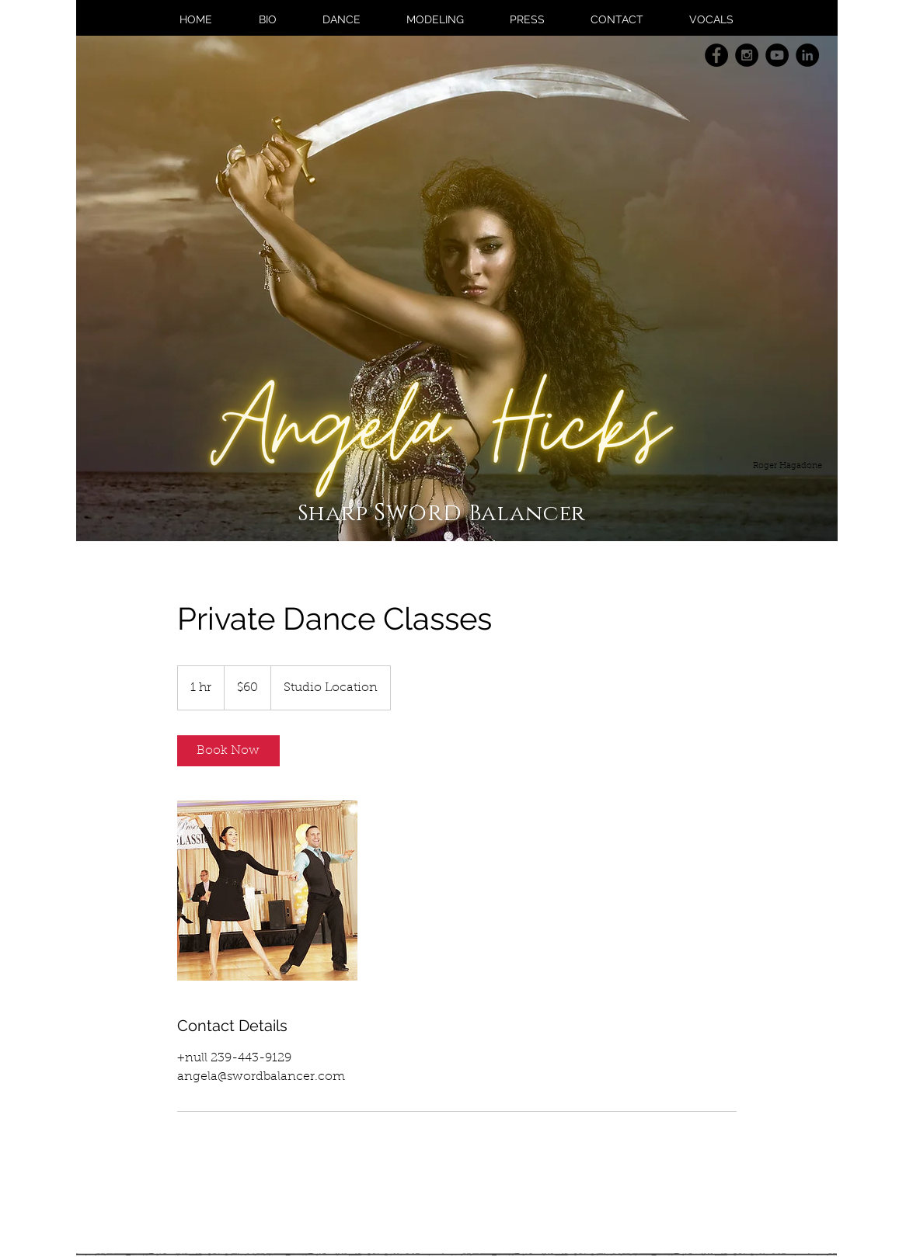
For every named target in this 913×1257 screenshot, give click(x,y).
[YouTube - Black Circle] (777, 55)
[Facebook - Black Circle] (716, 55)
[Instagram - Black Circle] (746, 55)
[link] (228, 750)
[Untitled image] (267, 890)
